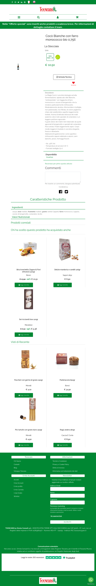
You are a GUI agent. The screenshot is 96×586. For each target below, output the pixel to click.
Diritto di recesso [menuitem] (58, 468)
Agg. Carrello (24, 285)
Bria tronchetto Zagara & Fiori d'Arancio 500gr (29, 271)
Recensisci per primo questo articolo (58, 164)
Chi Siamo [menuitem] (17, 461)
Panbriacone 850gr (67, 380)
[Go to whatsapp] (91, 579)
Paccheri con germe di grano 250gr (28, 380)
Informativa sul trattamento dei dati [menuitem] (65, 471)
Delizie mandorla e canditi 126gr (67, 270)
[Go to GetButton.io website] (90, 583)
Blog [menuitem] (15, 468)
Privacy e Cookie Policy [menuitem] (61, 464)
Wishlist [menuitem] (16, 496)
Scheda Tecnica (64, 77)
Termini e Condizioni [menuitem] (60, 461)
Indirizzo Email (55, 486)
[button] (26, 50)
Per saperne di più (56, 516)
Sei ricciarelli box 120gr (28, 319)
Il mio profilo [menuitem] (18, 486)
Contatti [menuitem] (16, 464)
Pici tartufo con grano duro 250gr (28, 430)
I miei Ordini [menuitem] (18, 493)
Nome (52, 492)
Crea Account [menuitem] (18, 483)
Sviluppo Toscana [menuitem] (20, 471)
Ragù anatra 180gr (67, 430)
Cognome (53, 499)
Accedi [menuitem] (16, 480)
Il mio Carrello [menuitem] (19, 490)
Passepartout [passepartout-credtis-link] (57, 585)
